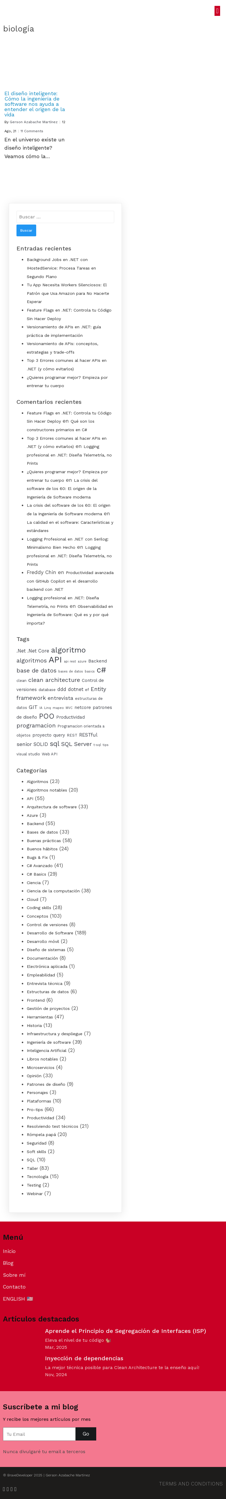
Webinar (35, 1193)
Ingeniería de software (49, 1042)
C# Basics (36, 874)
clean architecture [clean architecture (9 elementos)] (54, 680)
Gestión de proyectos (48, 1008)
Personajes (37, 1092)
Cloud (32, 899)
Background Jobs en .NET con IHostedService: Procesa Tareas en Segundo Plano (61, 268)
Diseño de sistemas (46, 949)
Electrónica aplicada (47, 966)
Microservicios (40, 1067)
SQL (31, 1159)
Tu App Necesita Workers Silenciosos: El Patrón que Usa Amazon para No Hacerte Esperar (68, 293)
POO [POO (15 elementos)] (46, 716)
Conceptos (37, 916)
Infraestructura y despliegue (54, 1033)
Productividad (40, 1117)
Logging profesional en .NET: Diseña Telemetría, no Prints (69, 455)
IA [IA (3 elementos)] (40, 708)
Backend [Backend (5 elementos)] (97, 661)
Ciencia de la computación (53, 891)
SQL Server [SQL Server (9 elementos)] (76, 744)
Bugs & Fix (37, 857)
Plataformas (39, 1101)
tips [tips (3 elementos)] (106, 745)
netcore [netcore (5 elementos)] (82, 707)
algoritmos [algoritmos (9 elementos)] (31, 660)
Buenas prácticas (44, 840)
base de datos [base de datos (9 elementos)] (36, 670)
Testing (34, 1185)
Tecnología (37, 1176)
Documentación (42, 958)
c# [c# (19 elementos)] (101, 670)
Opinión (34, 1075)
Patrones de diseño (46, 1084)
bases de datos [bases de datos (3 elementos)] (70, 671)
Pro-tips (35, 1109)
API (30, 798)
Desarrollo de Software (50, 933)
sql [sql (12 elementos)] (54, 743)
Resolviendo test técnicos (52, 1126)
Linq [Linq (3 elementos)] (47, 708)
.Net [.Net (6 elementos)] (21, 651)
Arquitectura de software (52, 806)
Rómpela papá (41, 1134)
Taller (32, 1168)
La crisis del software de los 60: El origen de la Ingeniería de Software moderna (62, 488)
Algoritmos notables (47, 790)
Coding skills (39, 907)
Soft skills (36, 1151)
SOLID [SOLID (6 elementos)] (41, 744)
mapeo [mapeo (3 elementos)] (58, 708)
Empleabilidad (41, 975)
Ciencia (34, 882)
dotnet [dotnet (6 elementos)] (75, 689)
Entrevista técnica (44, 983)
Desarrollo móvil (43, 941)
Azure (32, 815)
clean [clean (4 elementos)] (21, 680)
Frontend (36, 1000)
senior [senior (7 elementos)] (24, 744)
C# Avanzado (40, 865)
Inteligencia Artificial (47, 1050)
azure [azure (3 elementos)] (82, 661)
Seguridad (36, 1143)
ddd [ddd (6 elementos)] (61, 689)
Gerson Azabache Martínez (34, 122)
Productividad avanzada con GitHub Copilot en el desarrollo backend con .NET (70, 581)
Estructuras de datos (48, 991)
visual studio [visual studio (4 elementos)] (28, 754)
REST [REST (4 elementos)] (72, 735)
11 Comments (32, 131)
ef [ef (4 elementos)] (87, 689)
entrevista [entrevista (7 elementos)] (60, 698)
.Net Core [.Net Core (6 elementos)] (38, 651)
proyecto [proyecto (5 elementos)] (41, 735)
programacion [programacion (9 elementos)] (36, 725)
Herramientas (40, 1017)
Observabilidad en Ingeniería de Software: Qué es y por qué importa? (70, 614)
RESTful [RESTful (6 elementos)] (88, 735)
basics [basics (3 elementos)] (90, 671)
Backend (35, 823)
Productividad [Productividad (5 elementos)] (70, 717)
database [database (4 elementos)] (47, 689)
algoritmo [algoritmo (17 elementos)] (68, 649)
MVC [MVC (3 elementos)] (69, 708)
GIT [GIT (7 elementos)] (33, 707)
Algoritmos (37, 781)
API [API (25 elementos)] (55, 660)
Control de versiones (47, 924)
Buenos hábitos (42, 848)
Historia (34, 1025)
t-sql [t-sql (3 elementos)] (97, 745)
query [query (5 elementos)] (59, 735)
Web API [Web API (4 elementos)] (49, 754)
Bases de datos (42, 832)
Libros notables (42, 1059)
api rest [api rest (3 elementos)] (70, 661)
